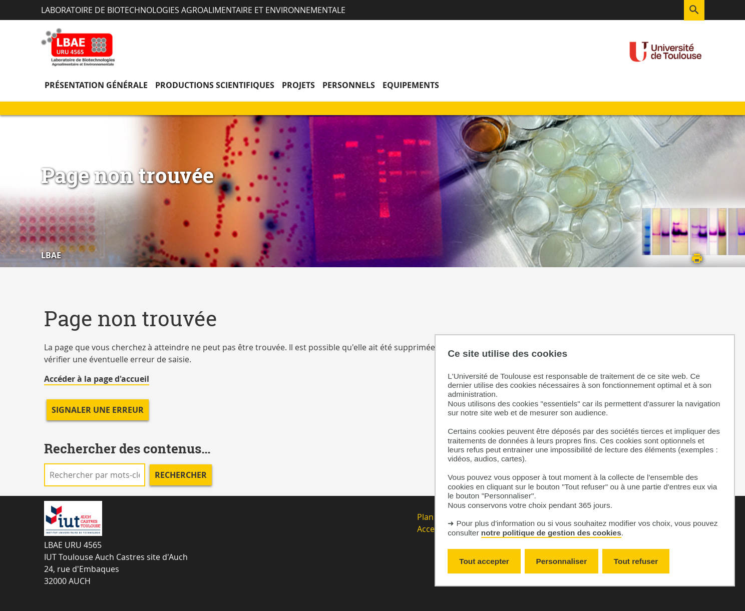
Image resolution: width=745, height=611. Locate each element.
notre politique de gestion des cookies (551, 532)
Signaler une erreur (98, 409)
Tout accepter (484, 561)
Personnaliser (561, 561)
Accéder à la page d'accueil (96, 378)
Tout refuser (636, 561)
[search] (94, 474)
